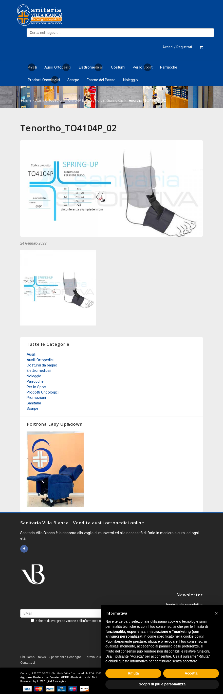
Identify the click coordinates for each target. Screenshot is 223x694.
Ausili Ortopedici (57, 67)
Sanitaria (34, 403)
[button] (216, 613)
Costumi (118, 67)
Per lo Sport (143, 67)
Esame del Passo (101, 80)
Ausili (32, 67)
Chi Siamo (27, 657)
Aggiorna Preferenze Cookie (39, 677)
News (42, 657)
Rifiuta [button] (133, 673)
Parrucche (168, 67)
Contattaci (27, 662)
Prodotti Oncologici (44, 80)
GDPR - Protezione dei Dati (79, 677)
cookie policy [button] (193, 636)
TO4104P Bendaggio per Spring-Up (94, 100)
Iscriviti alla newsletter (184, 604)
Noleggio (130, 80)
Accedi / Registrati (177, 47)
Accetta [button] (191, 673)
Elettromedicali (91, 67)
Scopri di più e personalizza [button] (162, 684)
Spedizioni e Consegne (65, 657)
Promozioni (36, 397)
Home (26, 100)
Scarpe (73, 80)
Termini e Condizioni (99, 657)
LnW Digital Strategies (51, 681)
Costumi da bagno (42, 365)
